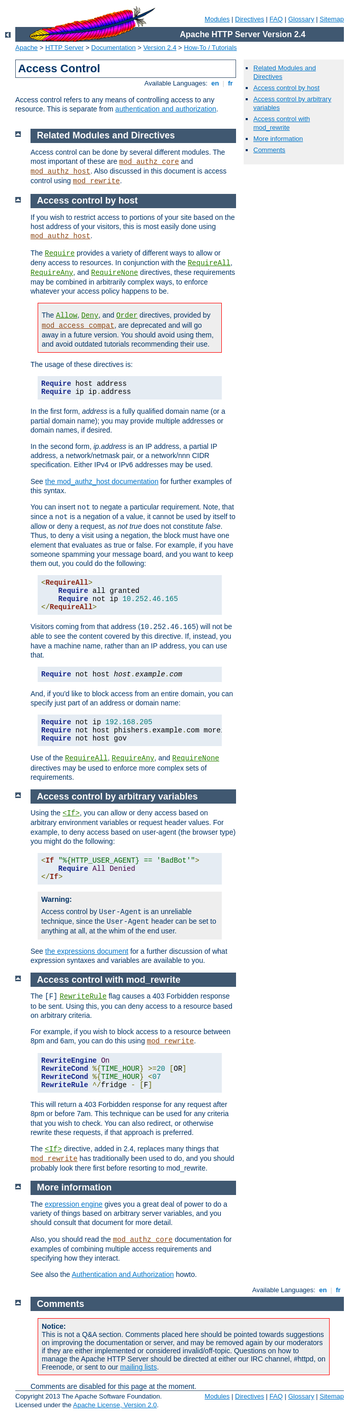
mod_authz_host (61, 171)
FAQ (276, 19)
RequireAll (209, 263)
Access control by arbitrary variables (117, 796)
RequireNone (114, 273)
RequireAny (52, 273)
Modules (216, 19)
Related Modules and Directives (106, 135)
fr (230, 83)
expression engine (74, 1204)
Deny (90, 315)
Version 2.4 (160, 47)
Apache (26, 47)
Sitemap (331, 19)
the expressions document (86, 951)
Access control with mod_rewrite (281, 123)
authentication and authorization (165, 109)
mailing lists (138, 1367)
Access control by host (286, 88)
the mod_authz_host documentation (102, 481)
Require (60, 253)
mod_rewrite (96, 181)
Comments (269, 150)
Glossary (301, 19)
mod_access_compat (78, 326)
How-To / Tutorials (210, 47)
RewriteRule (83, 996)
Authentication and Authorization (123, 1274)
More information (278, 139)
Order (126, 315)
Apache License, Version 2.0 (115, 1405)
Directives (249, 19)
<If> (71, 813)
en (215, 83)
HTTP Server (64, 47)
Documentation (113, 47)
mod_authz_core (149, 162)
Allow (66, 315)
